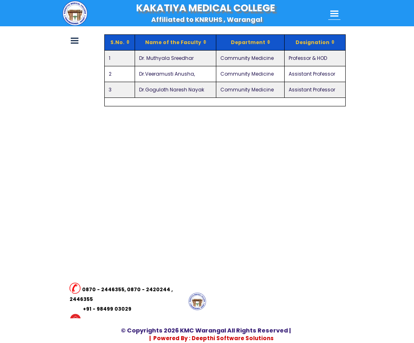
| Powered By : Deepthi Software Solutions (211, 338)
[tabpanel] (121, 304)
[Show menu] (334, 13)
